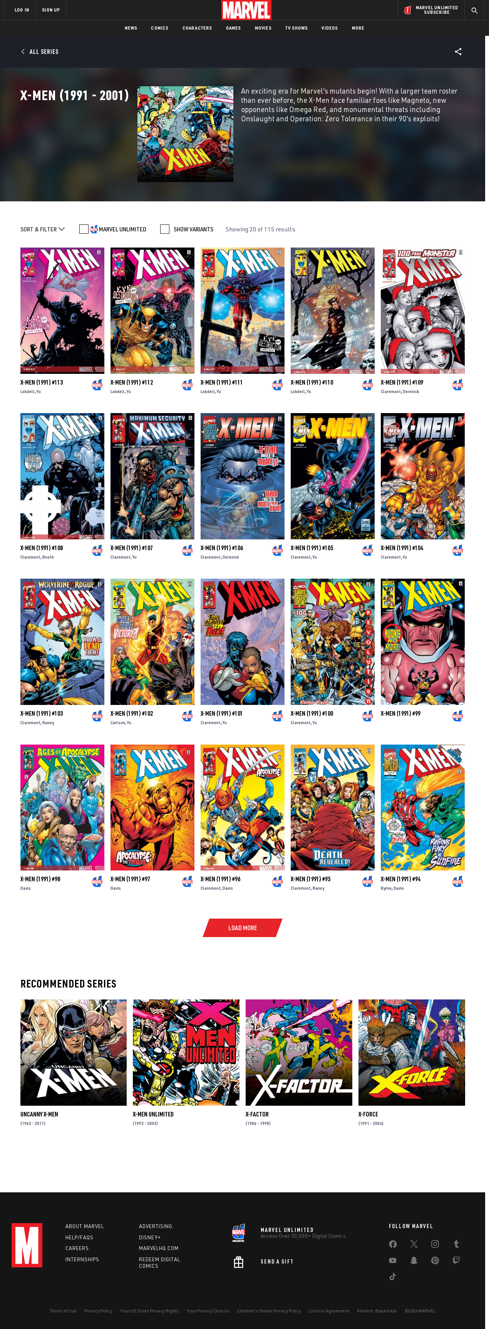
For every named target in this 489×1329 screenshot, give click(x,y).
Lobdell (27, 426)
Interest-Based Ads (377, 1311)
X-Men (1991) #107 (132, 583)
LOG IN (22, 10)
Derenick (411, 426)
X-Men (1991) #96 (220, 914)
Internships (82, 1259)
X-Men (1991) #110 (312, 417)
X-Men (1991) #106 (222, 583)
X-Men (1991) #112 (132, 417)
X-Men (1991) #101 (222, 748)
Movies (263, 28)
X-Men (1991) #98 (40, 914)
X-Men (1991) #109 (402, 417)
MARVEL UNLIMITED (122, 264)
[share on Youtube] (393, 1262)
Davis (25, 923)
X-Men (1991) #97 (130, 914)
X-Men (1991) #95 (310, 914)
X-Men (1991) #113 (41, 417)
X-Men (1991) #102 (132, 748)
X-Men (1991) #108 (41, 583)
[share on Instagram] (435, 1245)
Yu (39, 426)
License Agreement (329, 1311)
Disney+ (150, 1237)
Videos (330, 28)
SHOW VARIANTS (193, 264)
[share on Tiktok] (393, 1278)
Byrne (386, 923)
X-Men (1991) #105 (312, 583)
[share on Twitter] (414, 1245)
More (358, 28)
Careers (77, 1248)
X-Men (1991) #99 (400, 748)
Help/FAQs (79, 1237)
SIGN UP (51, 10)
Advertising (155, 1226)
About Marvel (84, 1226)
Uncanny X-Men (39, 1149)
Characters (197, 28)
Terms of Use (63, 1311)
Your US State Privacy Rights (149, 1311)
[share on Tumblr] (456, 1245)
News (131, 28)
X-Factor (257, 1149)
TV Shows (296, 28)
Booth (48, 592)
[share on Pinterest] (435, 1262)
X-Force (368, 1149)
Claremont (391, 426)
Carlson (118, 757)
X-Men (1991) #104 (402, 583)
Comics (159, 28)
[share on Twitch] (456, 1262)
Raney (48, 757)
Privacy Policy (98, 1311)
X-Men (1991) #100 (312, 748)
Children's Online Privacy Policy (269, 1311)
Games (233, 28)
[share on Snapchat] (414, 1262)
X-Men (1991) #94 (400, 914)
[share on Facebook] (393, 1246)
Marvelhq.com (159, 1248)
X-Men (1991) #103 (41, 748)
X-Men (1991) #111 (222, 417)
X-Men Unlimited (153, 1149)
